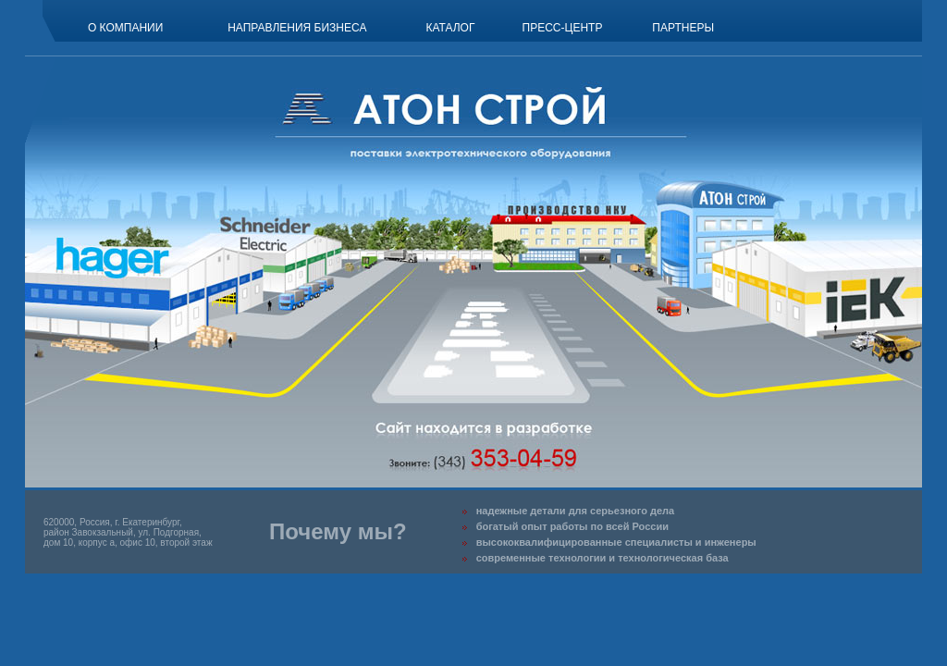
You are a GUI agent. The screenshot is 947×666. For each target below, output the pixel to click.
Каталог (449, 27)
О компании (125, 27)
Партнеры (683, 27)
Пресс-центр (563, 27)
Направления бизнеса (297, 27)
